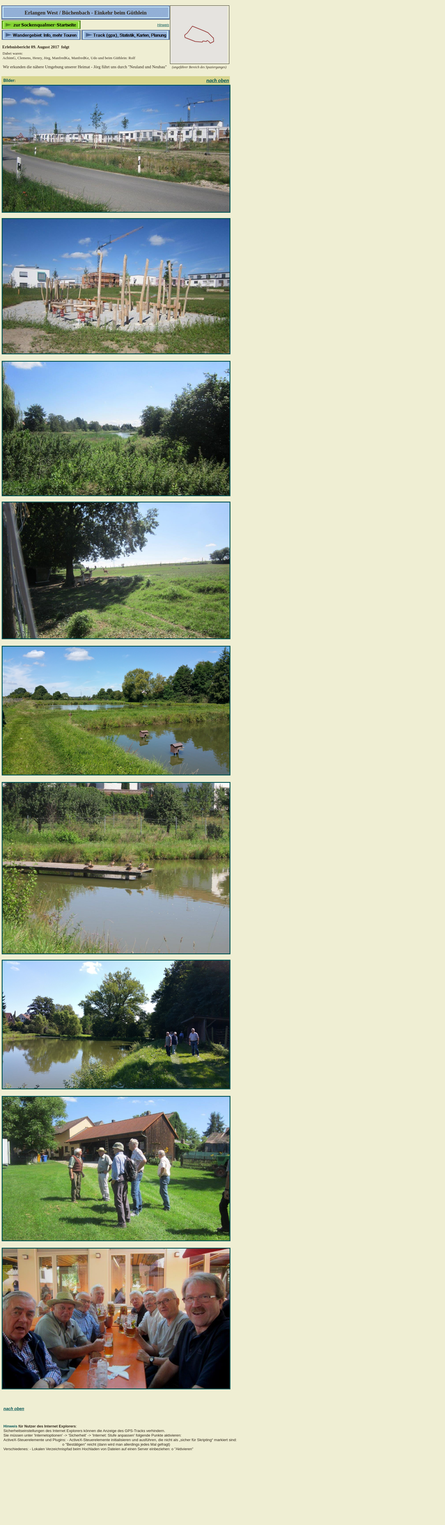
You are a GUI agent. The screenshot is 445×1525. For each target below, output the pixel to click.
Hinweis (163, 25)
